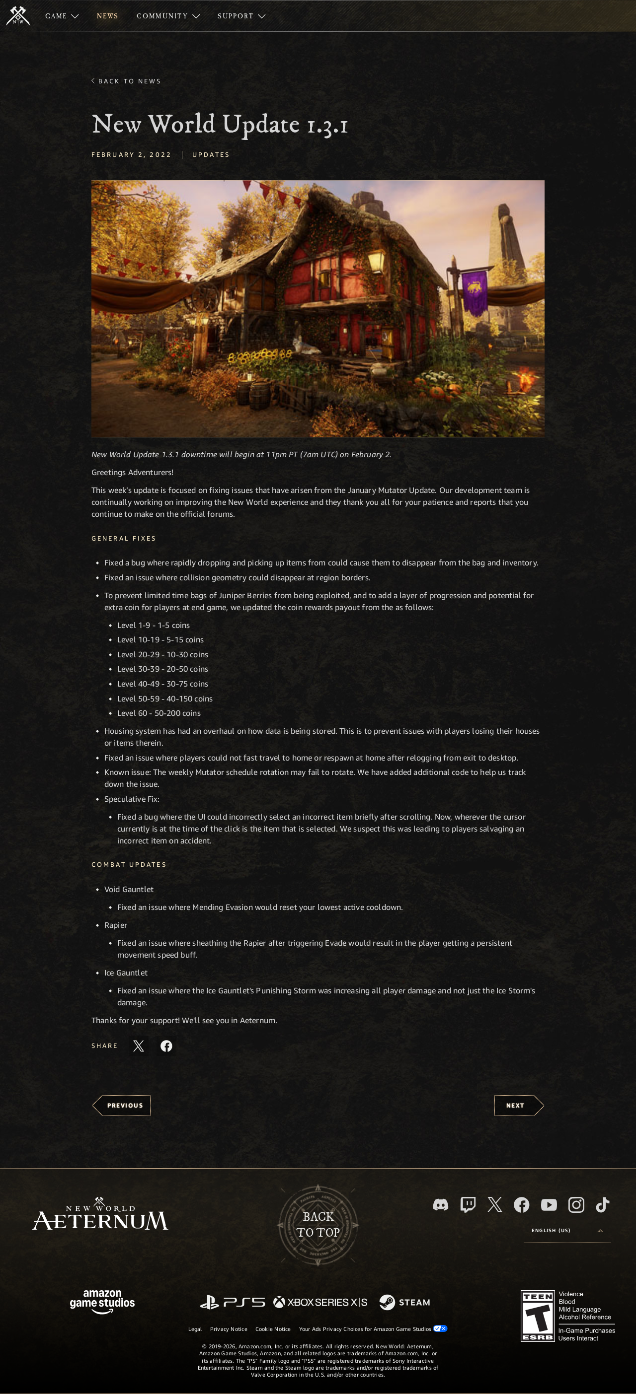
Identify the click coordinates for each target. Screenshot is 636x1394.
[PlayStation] (232, 1303)
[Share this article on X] (139, 1046)
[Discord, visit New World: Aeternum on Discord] (441, 1204)
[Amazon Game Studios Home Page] (102, 1303)
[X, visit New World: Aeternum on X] (494, 1204)
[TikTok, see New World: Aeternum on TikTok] (603, 1205)
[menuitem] (62, 16)
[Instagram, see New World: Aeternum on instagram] (576, 1205)
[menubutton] (567, 1230)
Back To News (129, 81)
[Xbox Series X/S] (320, 1303)
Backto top (318, 1225)
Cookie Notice (273, 1328)
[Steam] (405, 1303)
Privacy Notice (228, 1328)
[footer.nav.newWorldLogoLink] (100, 1214)
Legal (195, 1328)
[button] (318, 309)
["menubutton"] (62, 16)
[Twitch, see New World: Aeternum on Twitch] (468, 1205)
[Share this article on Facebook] (166, 1046)
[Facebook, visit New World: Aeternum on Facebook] (522, 1205)
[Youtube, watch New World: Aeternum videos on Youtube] (549, 1205)
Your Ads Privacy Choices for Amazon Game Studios (373, 1328)
